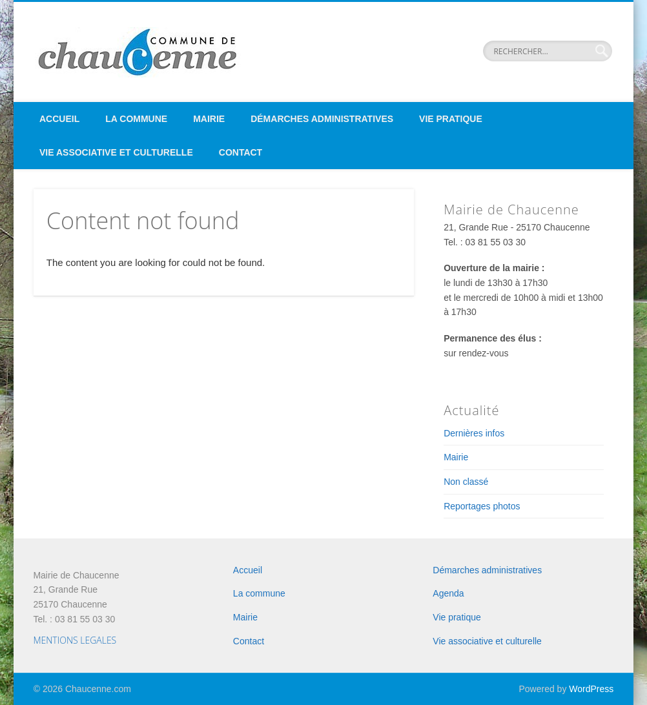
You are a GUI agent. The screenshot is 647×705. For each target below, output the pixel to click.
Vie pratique (450, 119)
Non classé (466, 481)
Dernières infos (474, 433)
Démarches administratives (322, 119)
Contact (240, 152)
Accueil (59, 119)
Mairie (209, 119)
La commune (136, 119)
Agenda (448, 593)
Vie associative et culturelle (116, 152)
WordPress (591, 689)
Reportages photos (482, 506)
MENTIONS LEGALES (74, 640)
